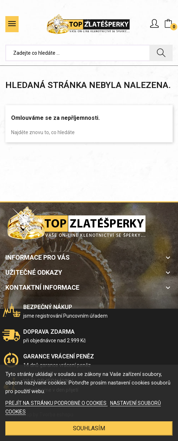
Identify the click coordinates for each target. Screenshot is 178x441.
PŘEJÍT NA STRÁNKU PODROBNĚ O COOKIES (56, 403)
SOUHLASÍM (89, 428)
